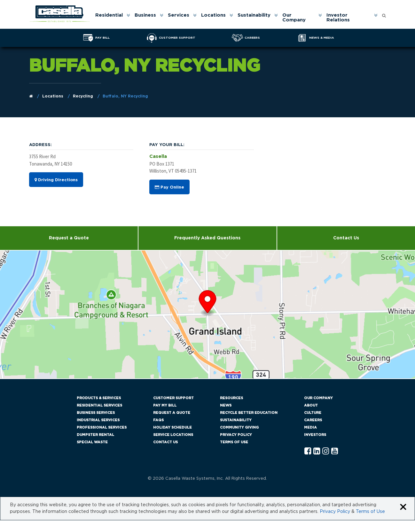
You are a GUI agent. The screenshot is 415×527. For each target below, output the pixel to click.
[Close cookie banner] (403, 507)
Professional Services (102, 427)
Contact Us (346, 238)
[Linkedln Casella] (316, 451)
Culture (312, 413)
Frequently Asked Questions (207, 238)
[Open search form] (384, 14)
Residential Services (99, 405)
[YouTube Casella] (334, 451)
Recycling (83, 96)
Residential (109, 15)
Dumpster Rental (95, 435)
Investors (315, 435)
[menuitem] (112, 17)
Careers (313, 420)
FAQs (158, 420)
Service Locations (173, 435)
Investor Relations (338, 17)
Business (145, 15)
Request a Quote (69, 238)
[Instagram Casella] (325, 451)
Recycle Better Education (249, 413)
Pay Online (169, 187)
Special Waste (92, 442)
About (311, 405)
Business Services (96, 413)
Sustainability (254, 15)
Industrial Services (98, 420)
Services (178, 15)
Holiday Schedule (172, 427)
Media (310, 427)
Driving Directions (56, 180)
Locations (213, 15)
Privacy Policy (236, 435)
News (225, 405)
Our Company (294, 17)
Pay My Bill (164, 405)
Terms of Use (234, 442)
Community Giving (239, 427)
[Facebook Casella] (307, 451)
